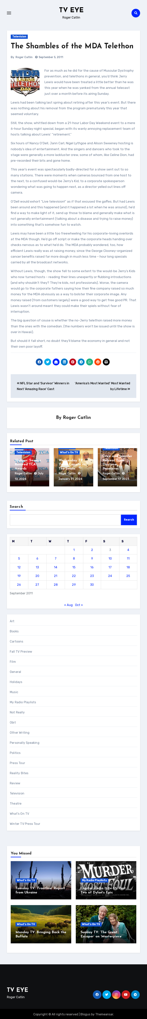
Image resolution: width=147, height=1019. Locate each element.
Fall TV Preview (21, 650)
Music (14, 691)
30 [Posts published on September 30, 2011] (92, 583)
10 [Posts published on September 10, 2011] (110, 557)
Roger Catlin (24, 57)
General (15, 671)
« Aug (68, 604)
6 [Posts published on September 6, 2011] (37, 557)
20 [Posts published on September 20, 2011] (37, 575)
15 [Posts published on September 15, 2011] (73, 566)
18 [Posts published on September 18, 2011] (128, 566)
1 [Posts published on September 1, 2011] (74, 549)
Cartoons (16, 640)
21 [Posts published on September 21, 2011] (55, 575)
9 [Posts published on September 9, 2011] (92, 557)
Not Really (17, 711)
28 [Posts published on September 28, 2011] (56, 583)
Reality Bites (19, 772)
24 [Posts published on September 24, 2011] (110, 575)
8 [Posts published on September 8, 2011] (74, 557)
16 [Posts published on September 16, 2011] (92, 566)
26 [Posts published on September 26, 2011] (19, 583)
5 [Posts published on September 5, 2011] (19, 557)
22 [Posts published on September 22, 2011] (74, 575)
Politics (15, 752)
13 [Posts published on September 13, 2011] (37, 566)
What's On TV (69, 452)
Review (15, 782)
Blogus (85, 1013)
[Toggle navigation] (9, 13)
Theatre (15, 802)
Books (14, 630)
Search (16, 506)
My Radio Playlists (23, 701)
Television (19, 36)
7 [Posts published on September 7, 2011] (55, 557)
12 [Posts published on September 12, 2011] (19, 566)
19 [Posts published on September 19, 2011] (19, 575)
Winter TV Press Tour (25, 823)
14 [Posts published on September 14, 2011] (55, 566)
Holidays (16, 681)
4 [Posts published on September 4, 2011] (128, 549)
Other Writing (20, 731)
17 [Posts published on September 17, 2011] (110, 566)
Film (13, 661)
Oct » (79, 604)
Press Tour (17, 762)
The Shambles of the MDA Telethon (72, 46)
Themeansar (104, 1013)
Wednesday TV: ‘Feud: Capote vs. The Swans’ (72, 465)
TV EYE (71, 10)
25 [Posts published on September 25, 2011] (128, 575)
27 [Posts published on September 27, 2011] (37, 583)
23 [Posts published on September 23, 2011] (92, 575)
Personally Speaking (24, 742)
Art (12, 620)
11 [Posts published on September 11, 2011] (128, 557)
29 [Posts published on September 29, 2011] (74, 583)
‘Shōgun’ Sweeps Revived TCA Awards (28, 465)
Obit (13, 721)
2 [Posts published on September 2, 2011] (92, 549)
